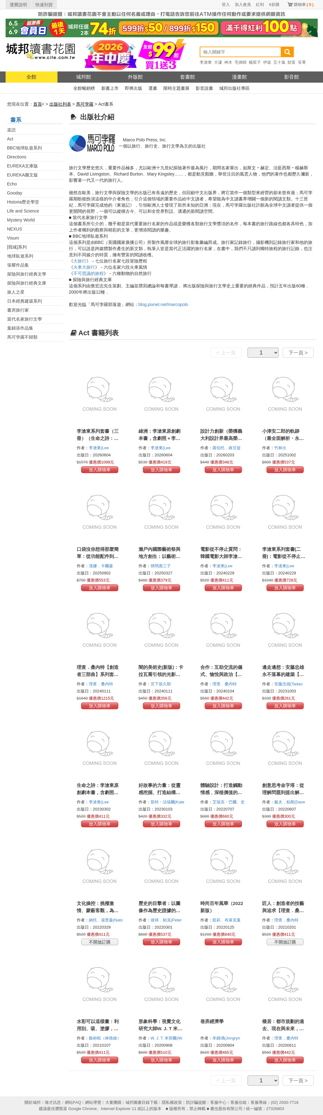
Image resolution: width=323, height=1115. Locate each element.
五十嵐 (279, 62)
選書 (152, 88)
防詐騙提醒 (196, 1102)
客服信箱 (238, 1102)
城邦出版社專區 (234, 88)
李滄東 (206, 62)
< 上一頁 (226, 352)
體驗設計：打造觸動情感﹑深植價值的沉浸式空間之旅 (221, 792)
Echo (12, 183)
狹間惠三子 (161, 566)
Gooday (14, 192)
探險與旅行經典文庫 (26, 283)
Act (10, 138)
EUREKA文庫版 (22, 165)
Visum (13, 237)
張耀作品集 (18, 265)
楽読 (11, 129)
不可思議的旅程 (88, 273)
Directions (16, 156)
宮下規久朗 (161, 684)
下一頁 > (298, 352)
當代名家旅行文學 (24, 319)
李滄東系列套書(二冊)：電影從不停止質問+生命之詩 (284, 556)
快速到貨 (44, 4)
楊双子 (255, 62)
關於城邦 (33, 1102)
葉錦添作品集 (20, 328)
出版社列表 (60, 104)
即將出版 (133, 88)
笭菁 (302, 62)
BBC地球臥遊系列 (24, 147)
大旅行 (79, 260)
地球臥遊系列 (20, 256)
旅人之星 (16, 292)
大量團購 (113, 1102)
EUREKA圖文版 (22, 174)
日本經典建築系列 (24, 301)
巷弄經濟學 (212, 1021)
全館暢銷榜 (84, 88)
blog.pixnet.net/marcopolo (163, 304)
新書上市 (110, 88)
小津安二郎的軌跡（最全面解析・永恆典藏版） (283, 438)
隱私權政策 (172, 1102)
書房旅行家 (18, 310)
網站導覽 (93, 1102)
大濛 (218, 62)
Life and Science (23, 210)
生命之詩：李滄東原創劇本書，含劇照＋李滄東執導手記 (98, 792)
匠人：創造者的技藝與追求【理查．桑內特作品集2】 (283, 910)
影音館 (291, 77)
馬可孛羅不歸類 (22, 337)
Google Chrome (82, 1108)
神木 (228, 62)
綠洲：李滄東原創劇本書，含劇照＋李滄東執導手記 (159, 438)
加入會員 (243, 4)
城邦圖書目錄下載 (141, 1102)
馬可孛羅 (84, 104)
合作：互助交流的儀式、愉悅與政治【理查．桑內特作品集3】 (222, 674)
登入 (226, 4)
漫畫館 (239, 77)
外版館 (135, 77)
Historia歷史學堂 (23, 201)
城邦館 (83, 77)
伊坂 (267, 62)
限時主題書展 (176, 88)
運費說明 (18, 4)
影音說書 (204, 88)
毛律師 (240, 62)
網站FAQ (73, 1102)
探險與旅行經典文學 (26, 274)
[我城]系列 (17, 246)
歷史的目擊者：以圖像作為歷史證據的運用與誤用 (159, 910)
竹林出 (281, 448)
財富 (292, 62)
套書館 (187, 77)
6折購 (274, 4)
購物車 (304, 4)
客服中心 (218, 1102)
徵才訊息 (53, 1102)
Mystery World (21, 219)
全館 (31, 77)
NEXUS (14, 228)
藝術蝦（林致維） (105, 1038)
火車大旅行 (84, 267)
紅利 (260, 4)
